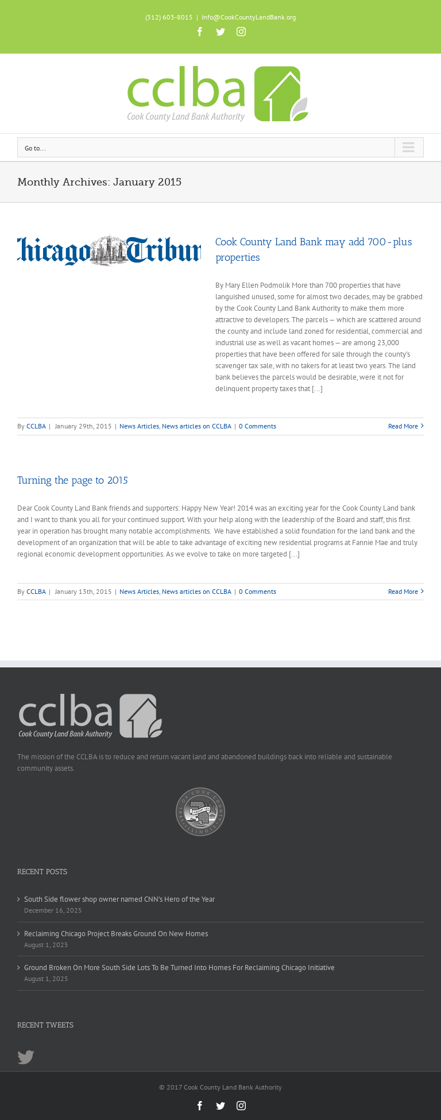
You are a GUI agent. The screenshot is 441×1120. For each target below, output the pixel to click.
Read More (403, 426)
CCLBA (36, 426)
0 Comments (257, 426)
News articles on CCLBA (196, 426)
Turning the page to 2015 (72, 480)
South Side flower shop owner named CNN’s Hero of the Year (119, 899)
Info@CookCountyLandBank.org (249, 17)
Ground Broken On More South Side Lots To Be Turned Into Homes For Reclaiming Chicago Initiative (179, 967)
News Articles (139, 426)
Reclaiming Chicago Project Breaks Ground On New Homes (116, 934)
